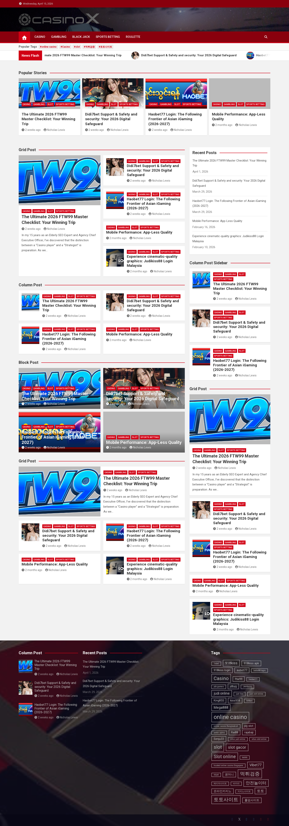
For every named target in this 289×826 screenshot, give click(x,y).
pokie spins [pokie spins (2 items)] (219, 732)
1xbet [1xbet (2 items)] (216, 663)
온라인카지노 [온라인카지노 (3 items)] (222, 791)
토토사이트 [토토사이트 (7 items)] (226, 799)
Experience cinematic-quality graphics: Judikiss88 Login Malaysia (152, 261)
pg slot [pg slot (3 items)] (248, 726)
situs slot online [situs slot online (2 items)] (259, 739)
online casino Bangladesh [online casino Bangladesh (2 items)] (226, 726)
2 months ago (222, 125)
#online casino (48, 46)
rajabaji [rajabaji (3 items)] (248, 732)
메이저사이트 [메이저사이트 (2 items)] (220, 783)
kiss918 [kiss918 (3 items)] (235, 700)
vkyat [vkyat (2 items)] (216, 774)
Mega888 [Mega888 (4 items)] (221, 707)
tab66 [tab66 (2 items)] (244, 757)
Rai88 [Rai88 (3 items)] (234, 732)
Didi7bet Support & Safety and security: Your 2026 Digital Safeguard (111, 119)
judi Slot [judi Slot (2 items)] (239, 694)
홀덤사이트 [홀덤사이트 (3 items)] (252, 800)
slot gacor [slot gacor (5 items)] (237, 747)
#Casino (65, 46)
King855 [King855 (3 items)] (219, 700)
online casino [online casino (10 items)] (230, 717)
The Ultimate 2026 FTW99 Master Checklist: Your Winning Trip (48, 119)
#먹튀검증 (89, 46)
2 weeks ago (31, 129)
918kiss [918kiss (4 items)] (231, 663)
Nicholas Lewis (54, 129)
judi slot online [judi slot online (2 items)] (256, 694)
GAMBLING (58, 37)
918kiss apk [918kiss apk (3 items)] (251, 663)
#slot (77, 46)
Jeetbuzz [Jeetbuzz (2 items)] (247, 686)
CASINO (39, 37)
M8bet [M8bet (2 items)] (249, 700)
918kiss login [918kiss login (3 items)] (222, 670)
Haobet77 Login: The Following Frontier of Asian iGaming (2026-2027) (175, 119)
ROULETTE (133, 37)
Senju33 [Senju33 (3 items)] (219, 739)
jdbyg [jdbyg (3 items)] (233, 686)
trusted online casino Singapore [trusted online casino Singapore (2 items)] (228, 765)
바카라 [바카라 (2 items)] (236, 783)
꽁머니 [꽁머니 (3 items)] (229, 774)
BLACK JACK (81, 37)
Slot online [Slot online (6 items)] (225, 756)
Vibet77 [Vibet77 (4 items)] (255, 765)
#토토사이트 (105, 46)
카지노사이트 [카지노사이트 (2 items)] (244, 791)
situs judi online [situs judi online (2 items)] (237, 739)
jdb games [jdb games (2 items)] (219, 686)
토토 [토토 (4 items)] (260, 791)
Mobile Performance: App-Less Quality (139, 232)
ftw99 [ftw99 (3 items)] (238, 679)
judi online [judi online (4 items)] (222, 693)
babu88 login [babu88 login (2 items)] (259, 670)
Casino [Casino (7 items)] (221, 678)
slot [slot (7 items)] (218, 747)
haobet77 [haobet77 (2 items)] (253, 679)
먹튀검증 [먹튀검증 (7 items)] (250, 774)
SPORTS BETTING (108, 37)
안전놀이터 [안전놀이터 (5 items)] (256, 783)
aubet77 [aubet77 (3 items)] (242, 670)
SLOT (50, 104)
